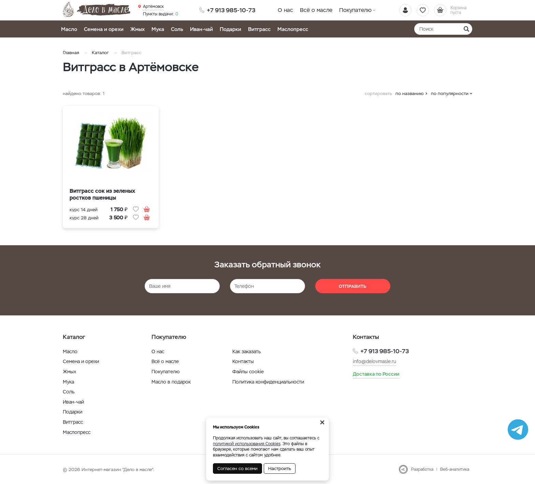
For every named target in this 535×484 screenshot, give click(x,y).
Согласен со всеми (237, 468)
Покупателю (355, 10)
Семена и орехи (104, 29)
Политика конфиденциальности (268, 382)
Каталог (100, 53)
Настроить (279, 468)
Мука (157, 29)
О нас (285, 10)
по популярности (449, 93)
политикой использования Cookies (246, 444)
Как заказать (246, 351)
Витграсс (259, 29)
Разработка (422, 469)
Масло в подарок (171, 382)
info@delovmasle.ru (374, 361)
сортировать (378, 93)
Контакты (243, 361)
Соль (177, 29)
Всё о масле (316, 10)
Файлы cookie (248, 372)
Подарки (230, 29)
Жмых (137, 29)
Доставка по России (376, 374)
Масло (69, 29)
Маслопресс (292, 29)
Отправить (352, 286)
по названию (409, 93)
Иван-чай (201, 29)
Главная (71, 53)
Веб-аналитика (454, 469)
